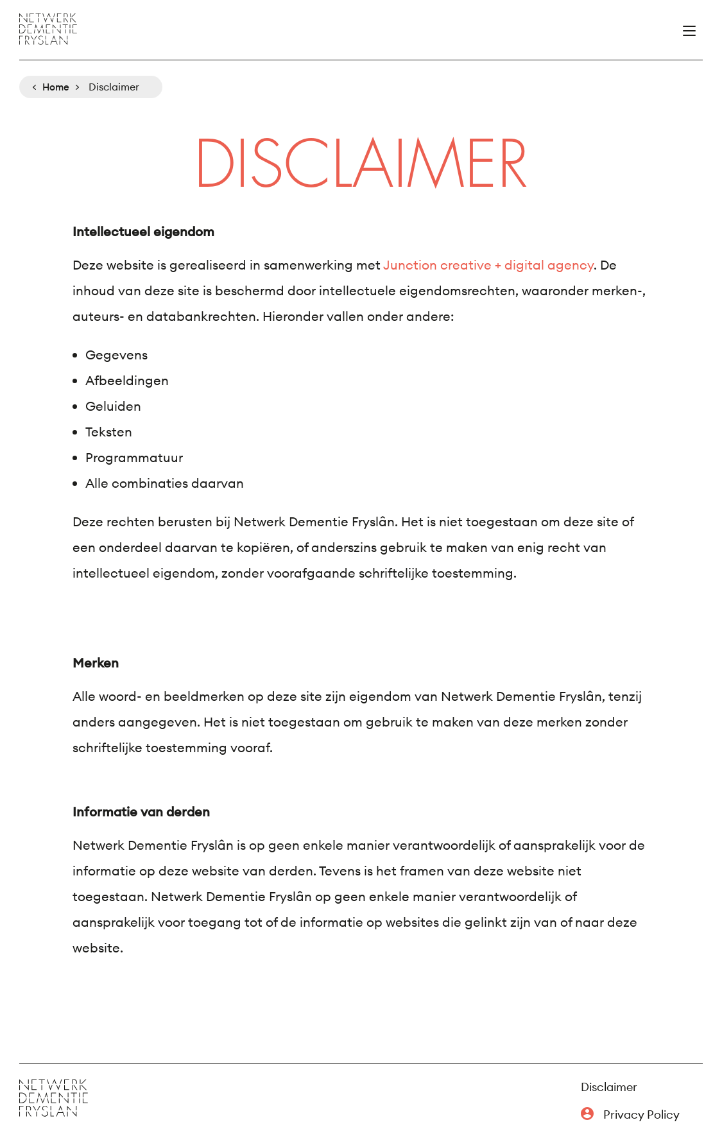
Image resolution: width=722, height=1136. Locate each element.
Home (55, 87)
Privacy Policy (641, 1114)
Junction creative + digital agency (488, 265)
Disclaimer (609, 1087)
